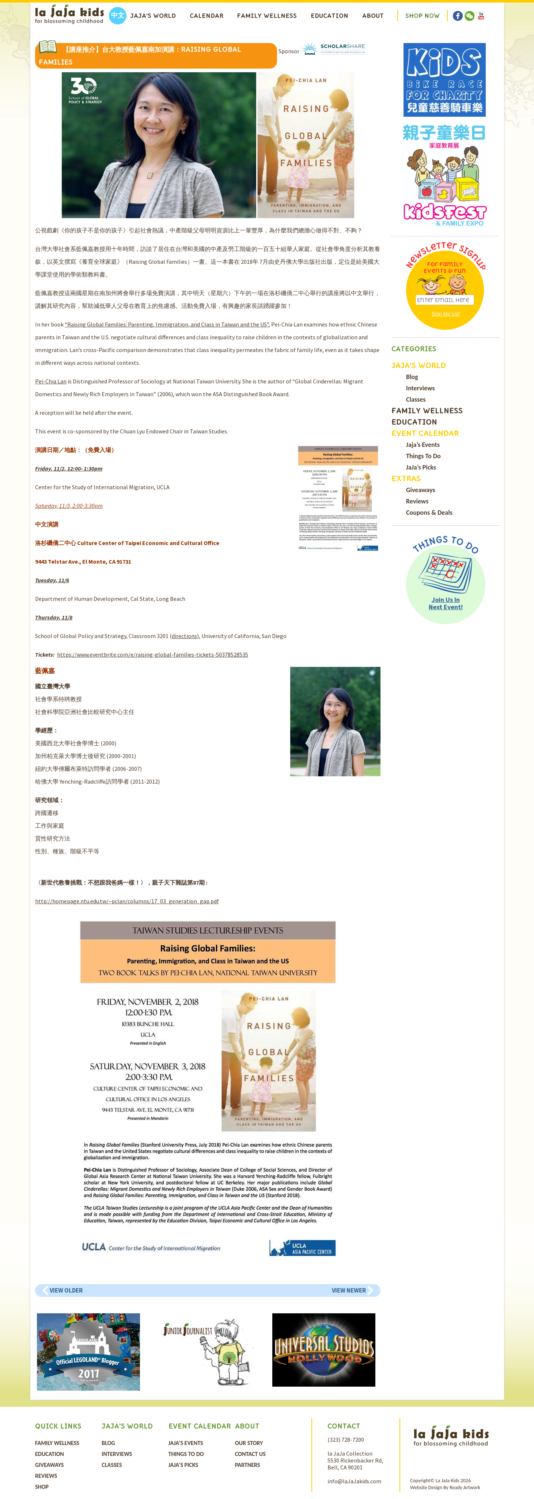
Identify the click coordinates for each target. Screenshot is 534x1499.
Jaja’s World (153, 15)
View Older (66, 1290)
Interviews (420, 388)
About (373, 15)
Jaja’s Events (423, 445)
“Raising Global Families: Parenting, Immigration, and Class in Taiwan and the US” (167, 324)
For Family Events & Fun (445, 267)
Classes (415, 399)
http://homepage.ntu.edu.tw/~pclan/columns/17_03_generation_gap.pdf (127, 901)
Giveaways (420, 490)
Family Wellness (267, 15)
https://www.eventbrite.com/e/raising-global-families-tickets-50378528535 (152, 654)
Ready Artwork (465, 1487)
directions (184, 636)
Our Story (249, 1443)
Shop (42, 1486)
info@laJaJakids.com (354, 1481)
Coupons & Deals (429, 513)
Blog (412, 377)
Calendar (206, 15)
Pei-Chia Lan (51, 381)
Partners (247, 1464)
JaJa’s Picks (421, 467)
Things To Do (423, 456)
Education (329, 15)
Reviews (417, 501)
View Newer (349, 1290)
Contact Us (250, 1453)
